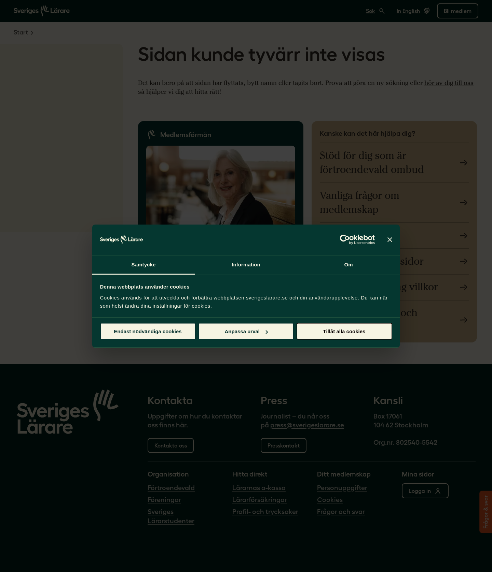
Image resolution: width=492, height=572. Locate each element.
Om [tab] (348, 264)
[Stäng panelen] (389, 239)
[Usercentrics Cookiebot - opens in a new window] (345, 239)
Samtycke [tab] (144, 264)
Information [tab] (246, 264)
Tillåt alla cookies (344, 331)
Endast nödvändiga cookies (147, 331)
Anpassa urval (246, 331)
